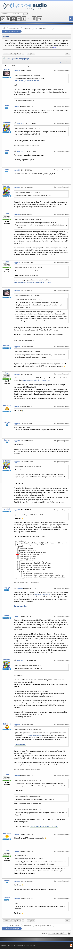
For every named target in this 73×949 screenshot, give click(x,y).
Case (7, 214)
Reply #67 (17, 616)
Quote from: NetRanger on (29, 515)
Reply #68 (20, 660)
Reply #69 (17, 724)
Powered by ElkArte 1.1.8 (7, 945)
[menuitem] (6, 54)
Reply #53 (20, 151)
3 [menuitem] (17, 54)
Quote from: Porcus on (28, 219)
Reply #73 (17, 881)
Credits (16, 945)
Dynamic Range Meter (42, 594)
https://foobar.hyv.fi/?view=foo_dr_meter (27, 81)
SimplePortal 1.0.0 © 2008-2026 (27, 945)
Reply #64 (17, 462)
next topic (66, 62)
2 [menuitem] (14, 54)
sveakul (7, 509)
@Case (16, 592)
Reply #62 (17, 424)
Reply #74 (17, 898)
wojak (6, 616)
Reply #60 (17, 374)
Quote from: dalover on (28, 467)
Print (67, 54)
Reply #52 (20, 123)
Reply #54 (17, 170)
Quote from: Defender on (28, 267)
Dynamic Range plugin (12, 31)
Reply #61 (17, 406)
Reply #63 (17, 441)
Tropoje (7, 588)
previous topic (57, 62)
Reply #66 (20, 588)
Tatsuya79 (7, 423)
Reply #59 (17, 346)
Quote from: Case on (27, 75)
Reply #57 (17, 263)
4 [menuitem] (20, 54)
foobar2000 (27, 28)
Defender (7, 123)
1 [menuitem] (11, 54)
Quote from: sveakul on (28, 665)
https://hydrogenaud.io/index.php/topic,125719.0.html (32, 282)
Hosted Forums (14, 28)
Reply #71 (17, 834)
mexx (7, 106)
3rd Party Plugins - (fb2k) (43, 28)
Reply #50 (17, 70)
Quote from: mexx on (27, 128)
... (25, 54)
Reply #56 (17, 214)
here (54, 47)
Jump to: (44, 933)
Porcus (7, 69)
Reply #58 (17, 290)
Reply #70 (17, 775)
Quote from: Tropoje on (28, 729)
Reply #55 (17, 187)
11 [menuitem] (28, 54)
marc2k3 (6, 346)
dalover (7, 440)
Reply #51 (17, 106)
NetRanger (7, 406)
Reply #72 (17, 851)
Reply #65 (17, 510)
